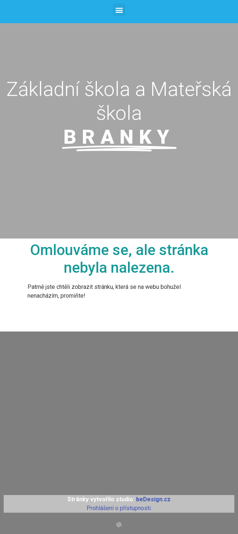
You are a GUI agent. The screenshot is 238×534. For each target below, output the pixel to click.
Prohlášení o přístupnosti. (119, 508)
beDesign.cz (153, 499)
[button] (119, 10)
